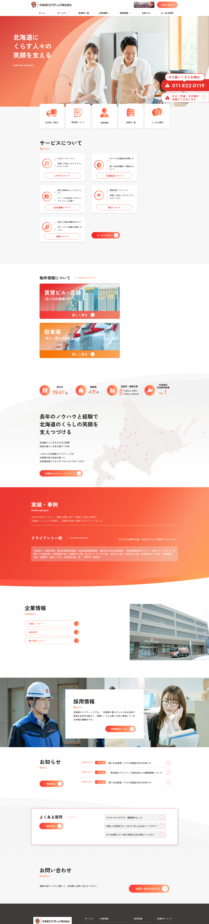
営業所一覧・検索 (164, 862)
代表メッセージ (105, 866)
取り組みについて (106, 875)
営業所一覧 (83, 13)
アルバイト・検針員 (142, 866)
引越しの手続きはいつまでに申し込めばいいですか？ (135, 762)
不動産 (86, 884)
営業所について (164, 855)
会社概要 (102, 871)
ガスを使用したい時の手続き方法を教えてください (135, 771)
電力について (59, 213)
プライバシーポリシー (93, 905)
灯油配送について (104, 178)
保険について (104, 213)
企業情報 (103, 13)
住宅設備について (149, 178)
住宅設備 (87, 871)
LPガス (86, 862)
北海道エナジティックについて (113, 862)
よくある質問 (167, 13)
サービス (61, 13)
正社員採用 (137, 862)
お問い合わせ (167, 4)
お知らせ (146, 13)
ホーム (42, 13)
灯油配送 (87, 866)
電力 (85, 875)
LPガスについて (59, 178)
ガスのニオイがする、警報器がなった (135, 754)
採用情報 (124, 13)
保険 (85, 879)
